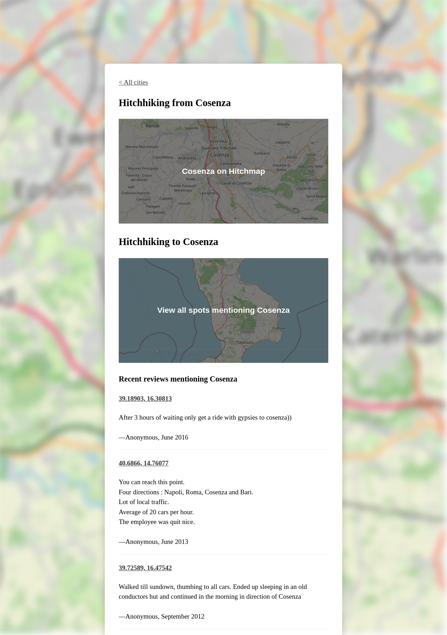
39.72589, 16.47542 (145, 567)
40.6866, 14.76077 (144, 463)
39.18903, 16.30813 (145, 398)
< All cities (133, 82)
